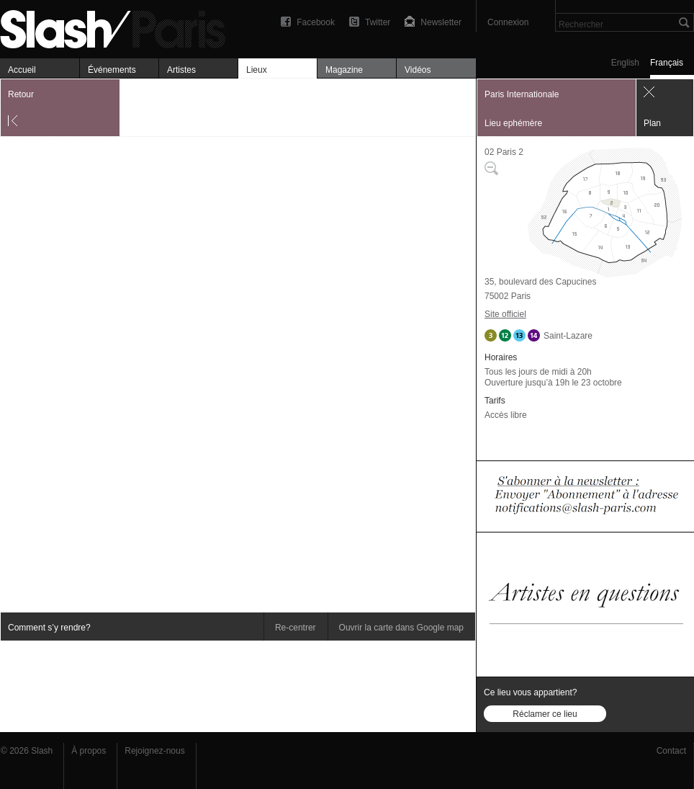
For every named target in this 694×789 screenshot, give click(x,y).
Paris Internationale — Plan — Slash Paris (119, 27)
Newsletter (440, 22)
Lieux (256, 70)
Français (666, 63)
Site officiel (505, 314)
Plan (652, 123)
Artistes (181, 70)
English (625, 63)
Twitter (377, 22)
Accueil (22, 70)
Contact (671, 751)
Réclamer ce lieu (545, 714)
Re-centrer (295, 628)
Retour (21, 94)
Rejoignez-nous (154, 751)
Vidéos (418, 70)
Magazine (344, 70)
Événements (112, 70)
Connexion (507, 22)
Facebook (316, 22)
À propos (88, 751)
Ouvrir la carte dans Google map (401, 628)
